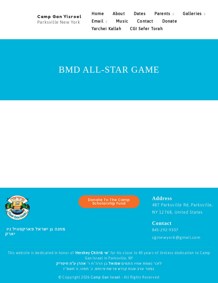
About (115, 12)
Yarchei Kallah (185, 20)
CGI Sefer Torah (108, 27)
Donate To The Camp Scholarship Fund (109, 202)
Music (118, 20)
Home (98, 12)
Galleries (177, 12)
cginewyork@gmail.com (177, 237)
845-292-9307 (166, 229)
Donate (158, 20)
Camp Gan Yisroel (59, 16)
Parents (151, 12)
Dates (132, 12)
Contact (137, 20)
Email (97, 20)
